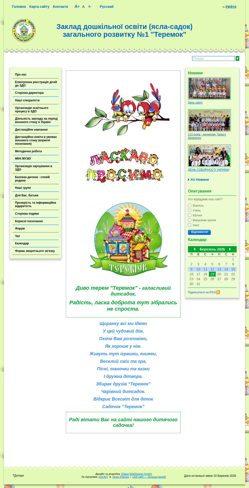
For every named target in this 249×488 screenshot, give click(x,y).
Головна (19, 7)
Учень (194, 210)
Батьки (195, 215)
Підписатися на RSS (201, 292)
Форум (20, 228)
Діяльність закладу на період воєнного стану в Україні (36, 120)
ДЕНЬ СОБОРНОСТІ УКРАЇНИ (208, 170)
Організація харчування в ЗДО (33, 167)
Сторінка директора (29, 93)
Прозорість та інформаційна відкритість (35, 204)
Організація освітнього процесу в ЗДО (31, 109)
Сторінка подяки (27, 213)
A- (89, 6)
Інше (193, 225)
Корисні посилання (29, 221)
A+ (77, 6)
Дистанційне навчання (31, 129)
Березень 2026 (212, 249)
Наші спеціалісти (27, 100)
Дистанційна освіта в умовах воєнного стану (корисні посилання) (36, 140)
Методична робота (28, 151)
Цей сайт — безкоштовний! (149, 476)
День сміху (195, 102)
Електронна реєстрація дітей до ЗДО (36, 83)
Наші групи (23, 188)
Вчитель (196, 205)
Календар (22, 243)
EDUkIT (103, 476)
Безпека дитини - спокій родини (32, 178)
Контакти (60, 7)
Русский (107, 7)
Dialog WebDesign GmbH (136, 473)
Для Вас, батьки (26, 195)
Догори (18, 475)
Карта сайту (39, 7)
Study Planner (120, 476)
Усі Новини (199, 180)
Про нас (21, 74)
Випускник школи (202, 220)
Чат (17, 236)
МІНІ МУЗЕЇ (23, 158)
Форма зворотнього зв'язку (35, 251)
